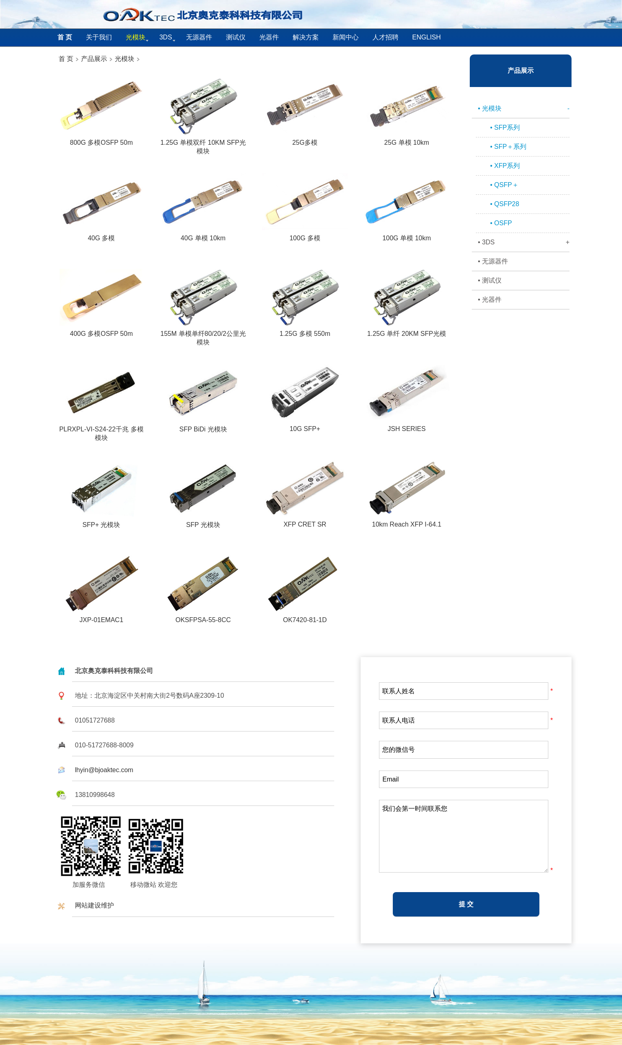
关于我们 (99, 37)
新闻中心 (346, 37)
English (426, 37)
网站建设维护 (94, 905)
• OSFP (501, 223)
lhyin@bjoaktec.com (104, 769)
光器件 (269, 37)
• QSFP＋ (504, 184)
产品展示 (93, 58)
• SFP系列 (505, 127)
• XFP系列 (505, 165)
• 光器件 (490, 299)
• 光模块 (523, 108)
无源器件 (199, 37)
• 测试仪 (490, 280)
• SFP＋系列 (508, 146)
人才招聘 (385, 37)
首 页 (66, 58)
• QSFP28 (504, 203)
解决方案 (306, 37)
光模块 (124, 58)
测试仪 (235, 37)
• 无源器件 (493, 261)
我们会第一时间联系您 (463, 836)
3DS (165, 37)
